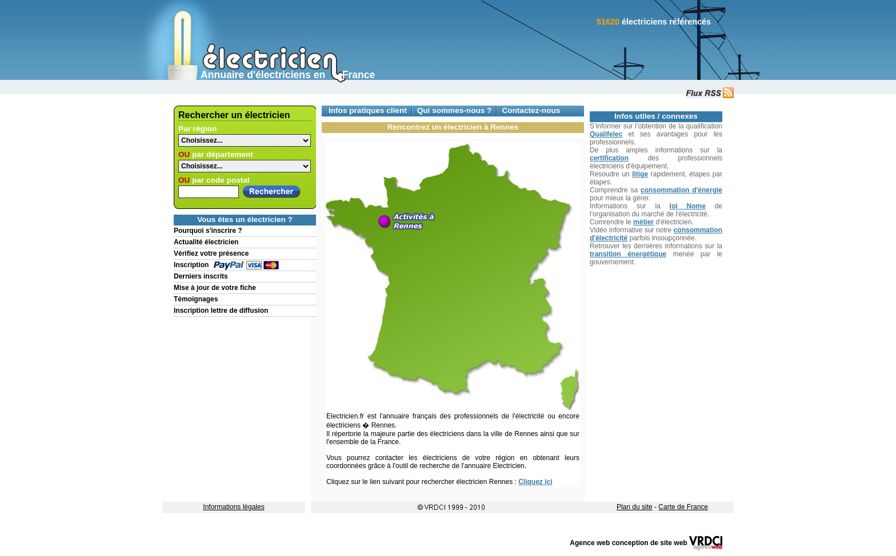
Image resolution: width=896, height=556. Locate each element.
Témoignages (196, 299)
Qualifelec (606, 134)
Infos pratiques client (368, 110)
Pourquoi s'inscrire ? (208, 231)
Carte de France (683, 507)
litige (640, 174)
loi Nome (688, 206)
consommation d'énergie (681, 190)
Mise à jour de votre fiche (215, 288)
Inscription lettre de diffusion (221, 311)
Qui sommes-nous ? (454, 110)
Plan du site (635, 507)
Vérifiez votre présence (211, 253)
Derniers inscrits (201, 276)
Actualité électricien (206, 242)
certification (609, 158)
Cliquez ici (535, 482)
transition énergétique (628, 254)
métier (643, 222)
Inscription (191, 265)
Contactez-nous (531, 110)
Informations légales (233, 507)
